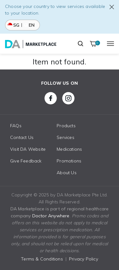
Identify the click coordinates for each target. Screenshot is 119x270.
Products (66, 125)
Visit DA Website (28, 149)
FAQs (16, 125)
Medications (69, 149)
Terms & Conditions (42, 259)
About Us (67, 172)
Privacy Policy (83, 259)
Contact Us (22, 137)
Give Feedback (26, 161)
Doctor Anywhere (51, 216)
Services (65, 137)
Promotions (69, 161)
